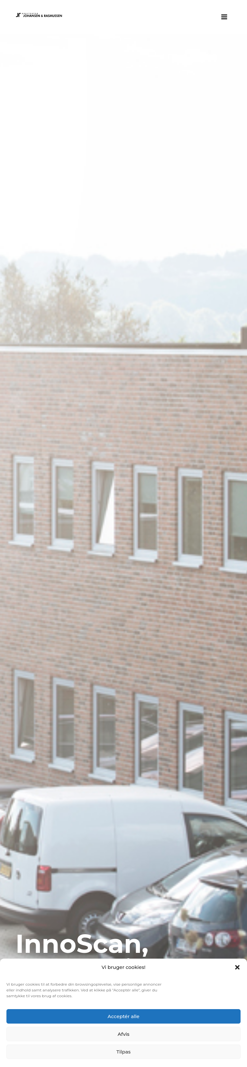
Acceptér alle (123, 1016)
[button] (237, 967)
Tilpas (123, 1052)
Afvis (124, 1034)
